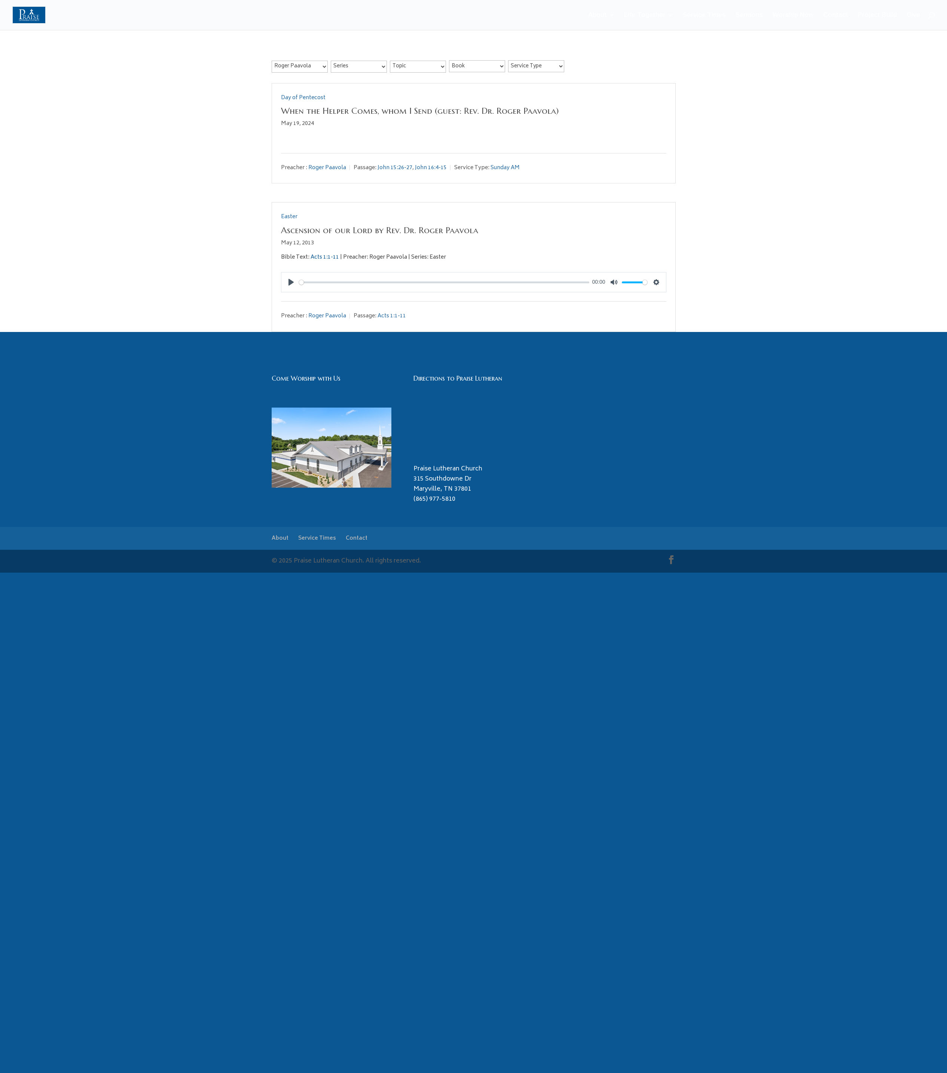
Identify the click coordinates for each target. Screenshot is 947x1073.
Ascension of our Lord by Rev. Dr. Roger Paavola (379, 230)
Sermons (749, 15)
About (597, 15)
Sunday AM (505, 168)
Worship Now (793, 15)
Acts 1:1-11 (325, 257)
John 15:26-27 (395, 168)
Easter (289, 217)
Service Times (704, 15)
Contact (835, 15)
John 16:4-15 (431, 168)
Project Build (877, 15)
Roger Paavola (327, 168)
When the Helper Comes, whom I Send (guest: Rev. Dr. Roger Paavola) (420, 111)
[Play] (291, 282)
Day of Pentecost (303, 98)
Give (913, 15)
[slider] (444, 282)
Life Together (645, 15)
